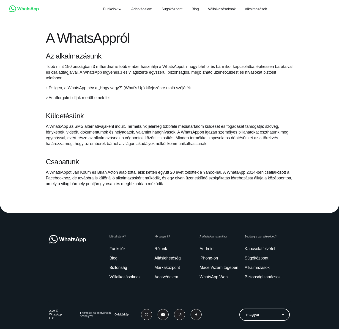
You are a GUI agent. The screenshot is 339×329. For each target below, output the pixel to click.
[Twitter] (146, 314)
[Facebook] (196, 314)
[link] (24, 11)
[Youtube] (163, 314)
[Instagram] (179, 314)
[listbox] (264, 315)
